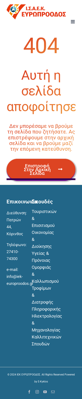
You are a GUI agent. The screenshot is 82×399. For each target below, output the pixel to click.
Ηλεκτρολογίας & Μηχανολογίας (41, 323)
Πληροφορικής (41, 309)
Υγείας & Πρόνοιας (41, 257)
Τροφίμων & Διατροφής (41, 295)
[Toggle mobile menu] (73, 21)
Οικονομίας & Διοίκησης (41, 239)
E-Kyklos (43, 381)
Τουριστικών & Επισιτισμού (41, 218)
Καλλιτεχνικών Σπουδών (41, 340)
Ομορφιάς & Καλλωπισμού (41, 274)
